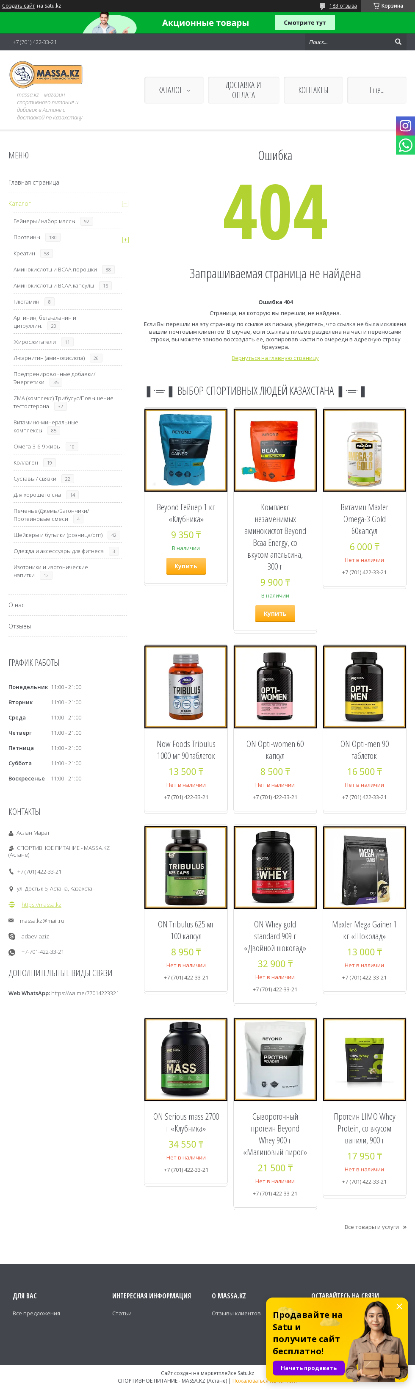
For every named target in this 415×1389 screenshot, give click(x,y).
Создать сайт (18, 6)
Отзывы (19, 626)
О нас (16, 605)
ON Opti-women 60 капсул (275, 749)
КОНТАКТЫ (313, 90)
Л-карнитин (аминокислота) (49, 358)
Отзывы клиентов (236, 1313)
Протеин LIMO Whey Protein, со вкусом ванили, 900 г (365, 1128)
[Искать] (398, 41)
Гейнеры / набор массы (44, 221)
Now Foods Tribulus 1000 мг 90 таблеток (186, 749)
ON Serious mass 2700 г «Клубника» (186, 1122)
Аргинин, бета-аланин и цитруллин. (45, 321)
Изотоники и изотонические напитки (51, 571)
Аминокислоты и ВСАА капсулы (54, 285)
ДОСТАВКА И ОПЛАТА (243, 90)
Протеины (27, 237)
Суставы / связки (35, 478)
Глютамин (26, 301)
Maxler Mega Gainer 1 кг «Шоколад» (364, 930)
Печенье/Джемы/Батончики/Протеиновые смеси (51, 515)
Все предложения (36, 1313)
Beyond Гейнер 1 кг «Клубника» (186, 513)
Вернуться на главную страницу (275, 358)
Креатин (24, 253)
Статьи (122, 1313)
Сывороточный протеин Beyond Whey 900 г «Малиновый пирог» (275, 1134)
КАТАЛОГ (170, 90)
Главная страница (33, 182)
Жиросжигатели (35, 342)
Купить (185, 566)
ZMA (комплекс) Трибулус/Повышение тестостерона (63, 402)
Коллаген (26, 462)
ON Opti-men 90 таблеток (364, 749)
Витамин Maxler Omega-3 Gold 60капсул (364, 519)
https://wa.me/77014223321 (85, 993)
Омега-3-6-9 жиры (37, 446)
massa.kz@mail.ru (42, 920)
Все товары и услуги (372, 1227)
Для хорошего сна (37, 494)
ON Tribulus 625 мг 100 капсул (186, 930)
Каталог (19, 203)
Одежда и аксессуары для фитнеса (59, 551)
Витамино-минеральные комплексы (46, 426)
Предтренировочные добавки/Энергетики (54, 378)
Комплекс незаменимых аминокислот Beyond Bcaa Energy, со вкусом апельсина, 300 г (275, 536)
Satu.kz (246, 1373)
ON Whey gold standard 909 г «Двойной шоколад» (275, 936)
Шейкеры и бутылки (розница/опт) (58, 535)
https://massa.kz (41, 904)
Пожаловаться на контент (264, 1380)
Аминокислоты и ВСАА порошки (55, 269)
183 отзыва (343, 5)
